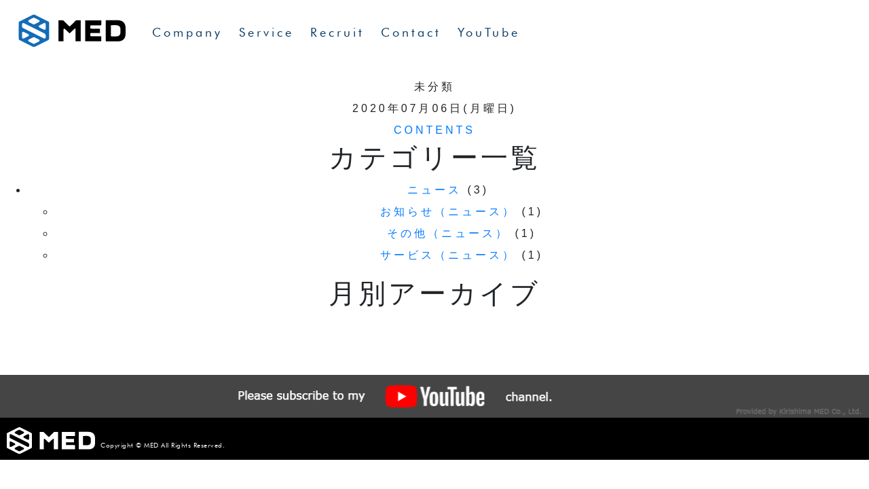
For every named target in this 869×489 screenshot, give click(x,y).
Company (187, 32)
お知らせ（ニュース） (448, 211)
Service (266, 32)
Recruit (337, 32)
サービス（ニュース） (448, 255)
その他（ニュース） (448, 233)
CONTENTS (434, 130)
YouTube (489, 32)
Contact (411, 32)
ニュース (434, 190)
